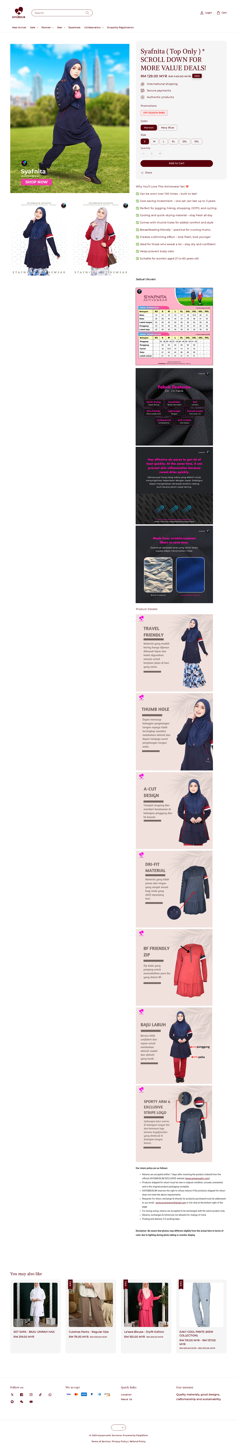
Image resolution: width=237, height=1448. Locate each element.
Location (126, 1394)
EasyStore (142, 1435)
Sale (32, 27)
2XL (184, 141)
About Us (126, 1399)
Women (46, 27)
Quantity (145, 148)
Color (144, 121)
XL (173, 141)
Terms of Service (100, 1441)
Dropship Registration (120, 27)
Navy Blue (167, 127)
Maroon (149, 127)
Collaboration (92, 27)
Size (143, 134)
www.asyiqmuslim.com (197, 1178)
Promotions (149, 105)
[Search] (87, 13)
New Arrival (19, 27)
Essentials (74, 27)
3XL (197, 141)
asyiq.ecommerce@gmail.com (171, 1202)
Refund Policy (138, 1441)
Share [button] (146, 172)
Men (59, 27)
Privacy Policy (120, 1441)
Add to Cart (176, 163)
